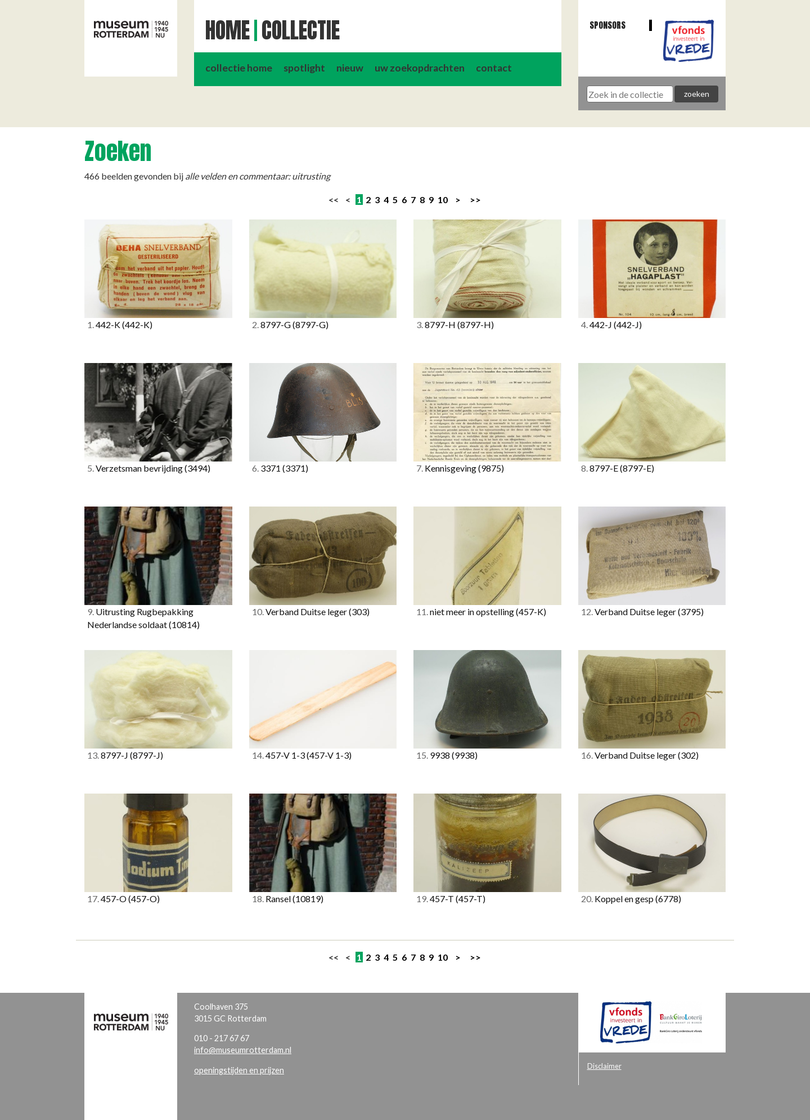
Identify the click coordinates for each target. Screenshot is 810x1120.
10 (443, 199)
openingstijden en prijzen (239, 1070)
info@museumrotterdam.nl (242, 1050)
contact (494, 68)
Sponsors (608, 25)
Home (227, 30)
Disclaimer (604, 1065)
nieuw (349, 68)
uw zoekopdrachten (420, 68)
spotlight (304, 68)
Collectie (301, 30)
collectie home (238, 68)
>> (475, 199)
